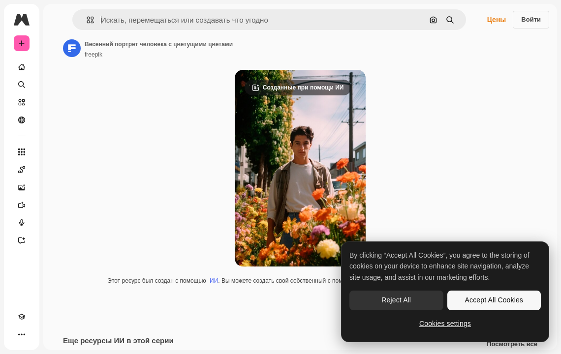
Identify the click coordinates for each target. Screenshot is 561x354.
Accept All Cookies (494, 300)
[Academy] (22, 316)
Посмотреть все (512, 344)
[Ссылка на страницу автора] (72, 48)
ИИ (214, 280)
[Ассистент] (22, 240)
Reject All (396, 300)
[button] (86, 20)
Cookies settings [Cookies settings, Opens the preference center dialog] (445, 323)
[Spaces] (22, 169)
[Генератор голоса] (22, 223)
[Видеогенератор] (22, 205)
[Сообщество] (22, 120)
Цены (496, 20)
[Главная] (22, 67)
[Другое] (22, 334)
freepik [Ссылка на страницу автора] (93, 54)
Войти (531, 19)
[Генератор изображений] (22, 187)
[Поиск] (22, 84)
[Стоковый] (22, 102)
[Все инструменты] (22, 152)
